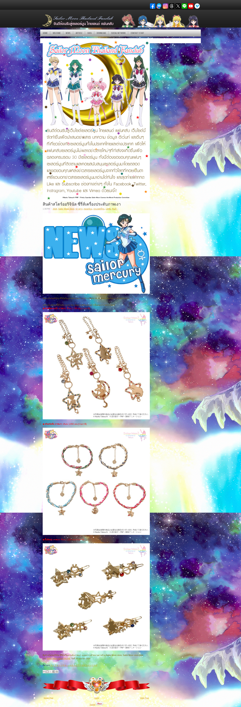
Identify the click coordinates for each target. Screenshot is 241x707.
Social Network (118, 33)
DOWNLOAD (101, 33)
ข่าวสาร (79, 209)
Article (79, 33)
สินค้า (114, 209)
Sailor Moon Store (66, 209)
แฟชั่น (108, 209)
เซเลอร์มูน (88, 209)
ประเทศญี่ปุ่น (98, 209)
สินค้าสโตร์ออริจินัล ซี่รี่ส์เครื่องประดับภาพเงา (82, 204)
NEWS (68, 33)
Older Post (144, 698)
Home (45, 33)
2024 (55, 209)
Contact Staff (137, 33)
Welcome (57, 33)
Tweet (92, 704)
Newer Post (48, 698)
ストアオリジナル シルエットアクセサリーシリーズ (74, 665)
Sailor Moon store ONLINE (58, 658)
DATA (90, 33)
